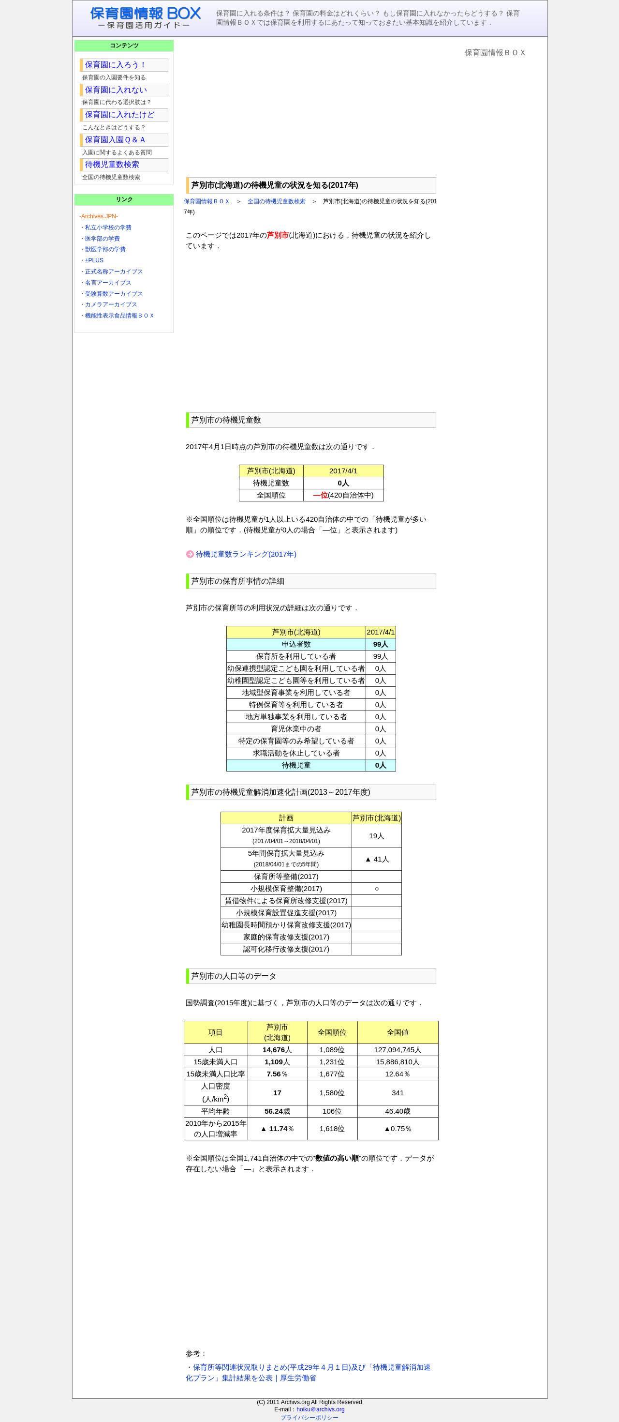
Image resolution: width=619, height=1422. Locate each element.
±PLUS (94, 260)
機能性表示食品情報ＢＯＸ (120, 315)
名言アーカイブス (108, 282)
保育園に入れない (116, 90)
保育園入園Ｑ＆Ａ (116, 140)
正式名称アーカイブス (114, 271)
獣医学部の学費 (105, 249)
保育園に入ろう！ (116, 65)
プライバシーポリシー (309, 1417)
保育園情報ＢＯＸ (207, 201)
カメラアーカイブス (111, 304)
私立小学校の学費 (108, 227)
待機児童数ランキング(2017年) (246, 554)
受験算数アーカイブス (114, 293)
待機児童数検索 (112, 164)
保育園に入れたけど (120, 114)
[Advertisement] (311, 107)
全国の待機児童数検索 (277, 201)
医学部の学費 (102, 238)
